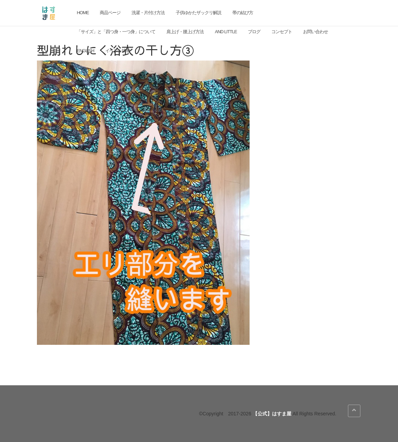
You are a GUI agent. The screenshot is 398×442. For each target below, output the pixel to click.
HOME (83, 12)
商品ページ (110, 12)
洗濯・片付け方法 (148, 12)
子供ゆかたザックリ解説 (198, 12)
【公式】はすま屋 (272, 413)
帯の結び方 (242, 12)
